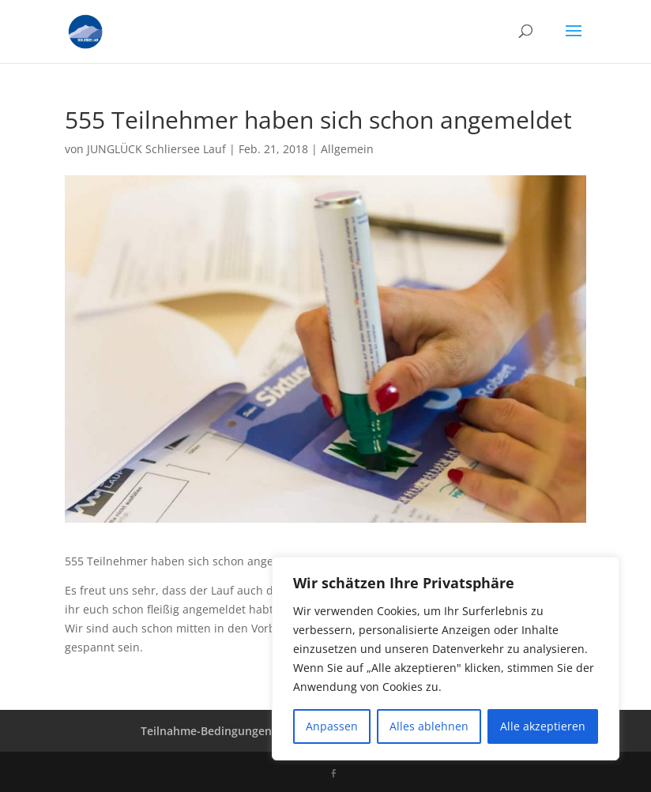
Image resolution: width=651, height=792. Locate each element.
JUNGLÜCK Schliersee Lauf (156, 148)
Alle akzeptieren (542, 726)
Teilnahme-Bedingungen (206, 730)
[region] (445, 658)
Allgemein (347, 148)
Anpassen (332, 726)
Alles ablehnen (428, 726)
